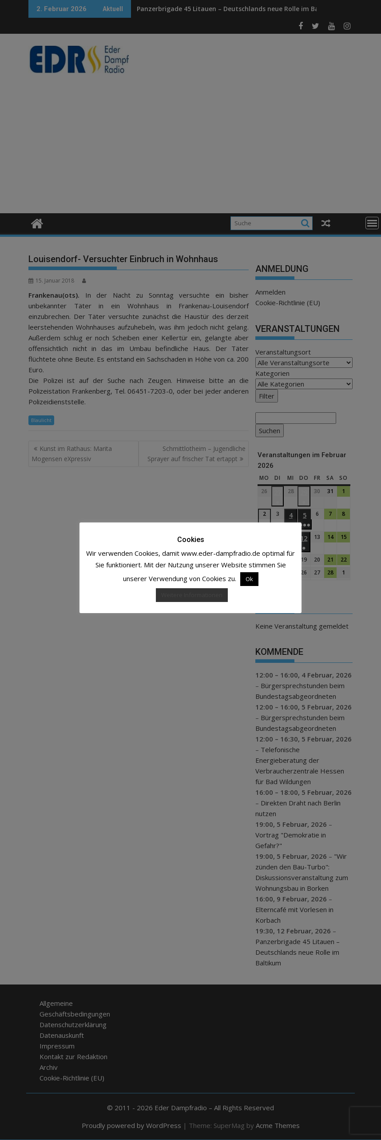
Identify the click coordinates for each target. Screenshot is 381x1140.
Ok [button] (249, 579)
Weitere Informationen (191, 595)
